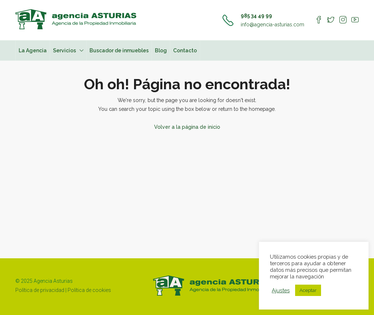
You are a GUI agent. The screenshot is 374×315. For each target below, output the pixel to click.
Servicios (64, 50)
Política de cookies (89, 290)
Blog (161, 50)
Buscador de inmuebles (119, 50)
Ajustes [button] (281, 290)
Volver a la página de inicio (187, 127)
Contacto (185, 50)
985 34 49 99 (256, 16)
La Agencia (33, 50)
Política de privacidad (39, 290)
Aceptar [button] (308, 290)
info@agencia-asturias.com (272, 24)
